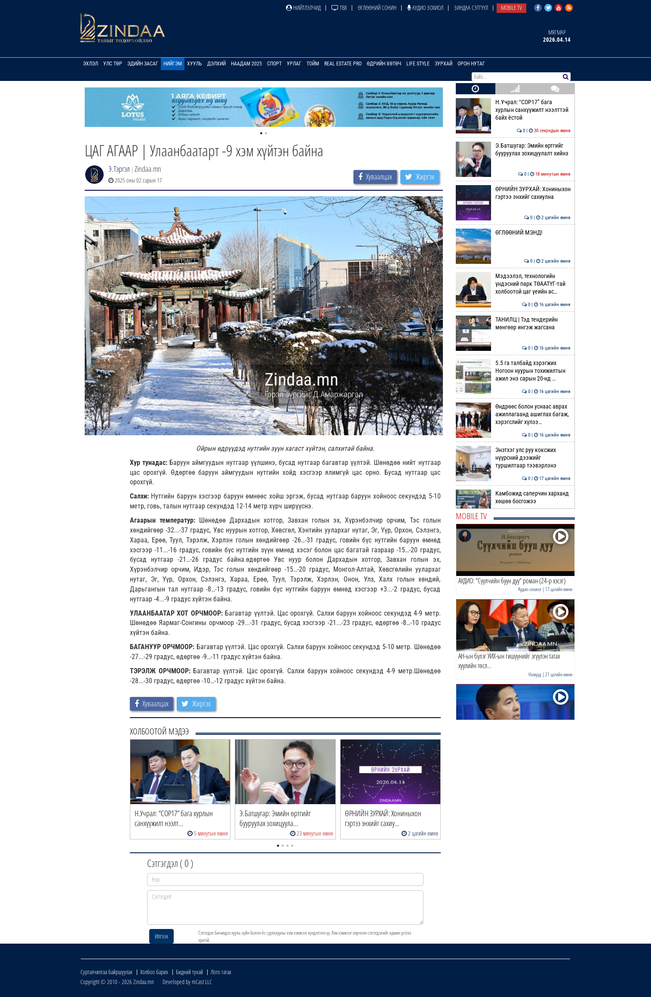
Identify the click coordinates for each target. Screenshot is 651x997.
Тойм (313, 64)
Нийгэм (172, 64)
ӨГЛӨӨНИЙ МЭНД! (513, 232)
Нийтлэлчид (303, 7)
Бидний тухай (189, 972)
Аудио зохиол (425, 7)
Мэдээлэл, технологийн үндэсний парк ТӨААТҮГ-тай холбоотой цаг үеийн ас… (513, 284)
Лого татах (221, 972)
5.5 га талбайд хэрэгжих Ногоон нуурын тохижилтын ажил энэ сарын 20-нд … (513, 371)
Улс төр (112, 64)
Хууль (194, 64)
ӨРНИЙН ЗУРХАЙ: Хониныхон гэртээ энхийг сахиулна (513, 193)
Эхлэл (90, 64)
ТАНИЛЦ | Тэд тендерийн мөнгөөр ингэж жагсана (513, 323)
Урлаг (294, 64)
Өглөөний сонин (377, 7)
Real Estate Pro (343, 64)
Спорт (274, 64)
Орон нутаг (471, 64)
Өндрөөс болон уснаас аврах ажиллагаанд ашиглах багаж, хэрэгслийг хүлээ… (513, 414)
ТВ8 (339, 7)
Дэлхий (216, 64)
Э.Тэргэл (119, 169)
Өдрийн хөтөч (384, 64)
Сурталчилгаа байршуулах (106, 972)
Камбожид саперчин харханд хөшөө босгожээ (513, 497)
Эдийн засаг (142, 64)
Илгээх (161, 936)
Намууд (534, 674)
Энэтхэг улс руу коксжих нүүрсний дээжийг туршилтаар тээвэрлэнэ (513, 458)
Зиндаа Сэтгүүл (471, 7)
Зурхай (443, 64)
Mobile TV (511, 7)
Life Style (418, 64)
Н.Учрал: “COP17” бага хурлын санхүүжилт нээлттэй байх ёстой (513, 110)
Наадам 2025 (246, 64)
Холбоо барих (154, 972)
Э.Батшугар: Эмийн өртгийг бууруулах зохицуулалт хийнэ (513, 149)
